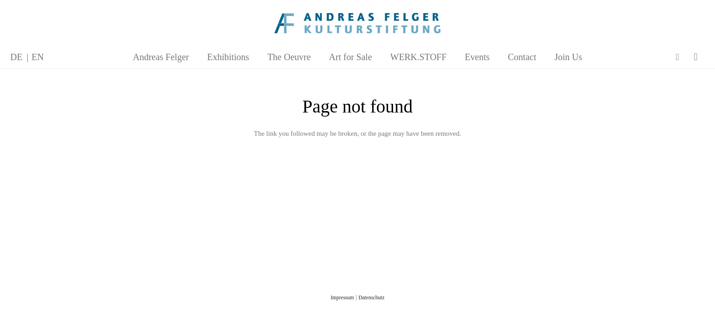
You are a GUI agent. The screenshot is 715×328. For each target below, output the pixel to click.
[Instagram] (696, 57)
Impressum (342, 297)
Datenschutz (371, 297)
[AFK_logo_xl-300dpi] (357, 23)
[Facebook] (677, 57)
